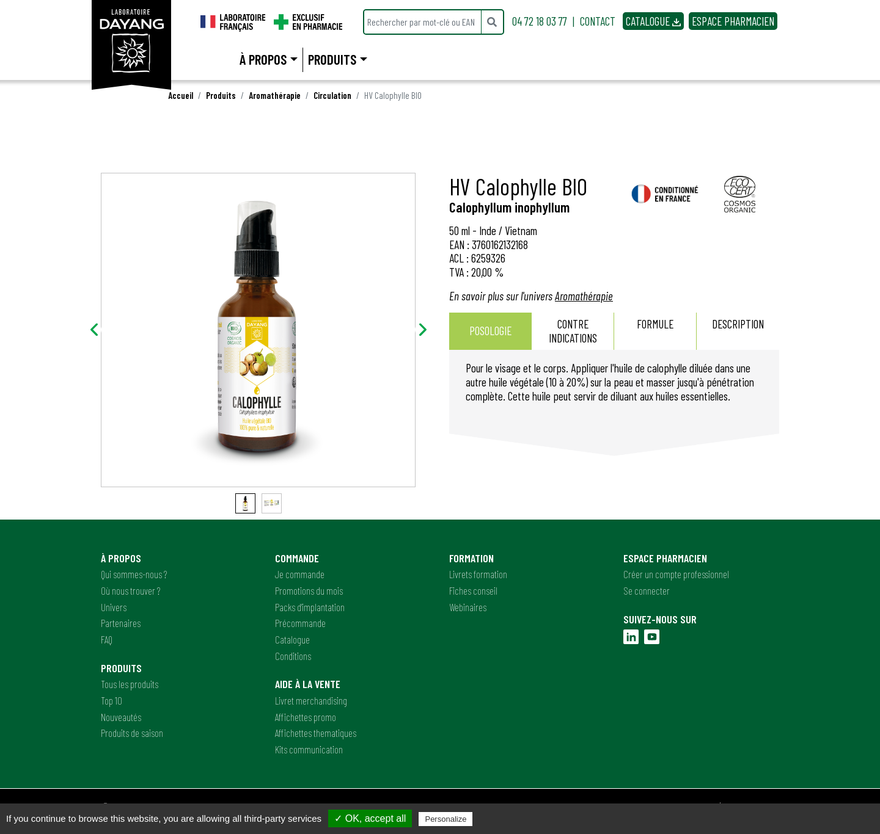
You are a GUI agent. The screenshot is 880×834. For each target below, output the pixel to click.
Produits (221, 95)
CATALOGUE (653, 21)
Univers (114, 607)
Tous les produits (129, 684)
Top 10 (111, 700)
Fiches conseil (473, 590)
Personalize (445, 819)
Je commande (299, 574)
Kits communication (309, 749)
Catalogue (292, 639)
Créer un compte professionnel (676, 574)
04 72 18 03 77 (539, 21)
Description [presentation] (738, 331)
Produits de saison (132, 733)
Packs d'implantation (310, 607)
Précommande (300, 623)
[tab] (490, 331)
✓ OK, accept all (370, 818)
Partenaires (121, 623)
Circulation (332, 95)
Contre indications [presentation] (573, 331)
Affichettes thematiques (315, 733)
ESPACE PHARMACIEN (733, 21)
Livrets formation (478, 574)
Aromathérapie (275, 95)
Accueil (180, 95)
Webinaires (467, 607)
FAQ (106, 639)
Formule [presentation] (655, 331)
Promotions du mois (309, 590)
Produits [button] (332, 59)
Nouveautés (121, 717)
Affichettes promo (305, 717)
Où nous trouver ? (130, 590)
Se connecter (646, 590)
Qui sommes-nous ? (134, 574)
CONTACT (597, 21)
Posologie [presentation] (490, 331)
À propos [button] (263, 59)
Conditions (293, 656)
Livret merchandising (311, 700)
